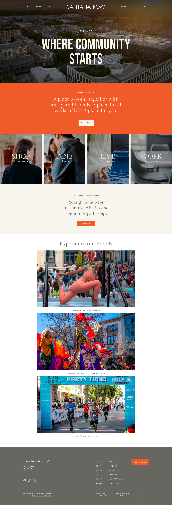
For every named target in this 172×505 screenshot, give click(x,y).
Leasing (113, 466)
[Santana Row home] (86, 7)
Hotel (146, 7)
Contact (114, 475)
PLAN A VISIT (86, 123)
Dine (49, 7)
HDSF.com (145, 496)
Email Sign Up (140, 462)
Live (135, 7)
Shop (38, 7)
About (112, 470)
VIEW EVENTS (86, 224)
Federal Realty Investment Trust (42, 496)
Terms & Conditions (102, 496)
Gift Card (114, 483)
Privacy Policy (100, 493)
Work (123, 7)
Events (26, 7)
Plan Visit (114, 461)
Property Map (116, 479)
